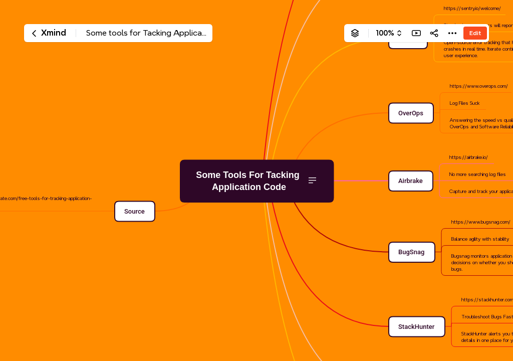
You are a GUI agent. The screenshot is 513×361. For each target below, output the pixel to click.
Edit (475, 33)
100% (385, 33)
